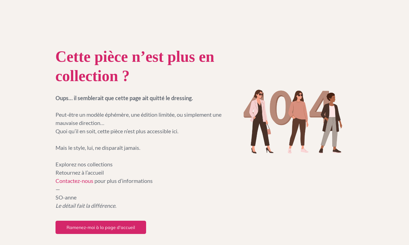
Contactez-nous (75, 180)
